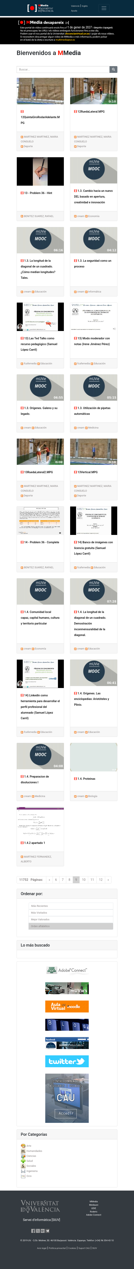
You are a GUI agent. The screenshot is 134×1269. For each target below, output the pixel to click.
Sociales (31, 1165)
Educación (40, 291)
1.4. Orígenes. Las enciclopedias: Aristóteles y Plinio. (91, 699)
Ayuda (74, 11)
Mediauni (93, 1205)
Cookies (72, 1248)
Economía (93, 216)
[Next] (108, 880)
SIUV (94, 1248)
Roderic (93, 1211)
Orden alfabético (40, 926)
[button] (10, 634)
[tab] (67, 1145)
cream (80, 216)
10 (84, 880)
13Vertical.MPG (86, 472)
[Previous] (49, 880)
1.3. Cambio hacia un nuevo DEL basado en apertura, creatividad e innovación (93, 196)
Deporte (28, 146)
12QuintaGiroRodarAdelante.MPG (40, 117)
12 (101, 880)
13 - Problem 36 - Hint (36, 193)
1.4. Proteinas (84, 779)
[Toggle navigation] (103, 8)
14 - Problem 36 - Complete (40, 542)
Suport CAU (84, 1248)
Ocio (29, 1175)
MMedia (94, 1201)
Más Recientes (39, 905)
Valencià (75, 6)
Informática (94, 291)
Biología (92, 796)
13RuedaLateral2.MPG (37, 472)
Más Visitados (39, 912)
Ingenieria (32, 1171)
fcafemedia (30, 363)
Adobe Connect (93, 1215)
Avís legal (42, 1248)
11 (92, 880)
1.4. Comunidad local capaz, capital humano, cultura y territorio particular (40, 617)
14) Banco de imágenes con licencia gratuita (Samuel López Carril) (93, 548)
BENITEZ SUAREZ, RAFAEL (39, 216)
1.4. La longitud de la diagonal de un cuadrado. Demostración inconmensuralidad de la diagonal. (90, 623)
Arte (28, 1145)
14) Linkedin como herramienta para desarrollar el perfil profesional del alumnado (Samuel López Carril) (40, 707)
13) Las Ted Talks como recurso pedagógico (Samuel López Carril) (39, 344)
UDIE (93, 1208)
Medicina (93, 427)
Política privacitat (57, 1248)
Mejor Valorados (40, 919)
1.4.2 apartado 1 (33, 843)
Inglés (85, 6)
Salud (29, 1160)
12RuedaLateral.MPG (89, 111)
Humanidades (34, 1150)
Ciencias (31, 1155)
